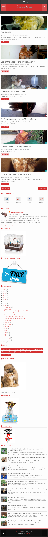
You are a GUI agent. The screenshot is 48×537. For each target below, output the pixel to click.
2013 (4, 301)
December (8, 307)
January (7, 340)
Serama (11, 352)
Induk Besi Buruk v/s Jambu (13, 91)
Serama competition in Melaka (16, 497)
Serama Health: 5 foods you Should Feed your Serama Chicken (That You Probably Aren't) (26, 449)
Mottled (28, 349)
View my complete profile (8, 225)
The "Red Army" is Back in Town (17, 505)
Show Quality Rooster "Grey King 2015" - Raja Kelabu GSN (24, 521)
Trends (32, 352)
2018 (4, 292)
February (7, 338)
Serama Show (19, 352)
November (8, 320)
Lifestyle (22, 349)
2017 (4, 293)
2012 (4, 303)
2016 (4, 295)
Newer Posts (6, 188)
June (6, 330)
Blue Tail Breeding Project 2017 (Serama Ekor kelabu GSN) (24, 513)
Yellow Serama (6, 354)
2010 (4, 342)
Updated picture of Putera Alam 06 (16, 174)
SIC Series (4, 352)
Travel (26, 352)
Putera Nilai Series (37, 349)
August (7, 326)
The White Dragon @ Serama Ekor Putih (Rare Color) (23, 481)
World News (39, 352)
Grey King (4, 349)
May (6, 332)
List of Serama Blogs (14, 466)
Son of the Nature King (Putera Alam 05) (18, 62)
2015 (4, 297)
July (6, 328)
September (8, 324)
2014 (4, 299)
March (7, 336)
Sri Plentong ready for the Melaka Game (18, 119)
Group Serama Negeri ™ (18, 212)
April (6, 334)
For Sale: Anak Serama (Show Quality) (19, 473)
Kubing (16, 349)
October (7, 322)
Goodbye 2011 (7, 32)
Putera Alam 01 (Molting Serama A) (16, 147)
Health (10, 349)
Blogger (27, 533)
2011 (4, 305)
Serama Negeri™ (16, 532)
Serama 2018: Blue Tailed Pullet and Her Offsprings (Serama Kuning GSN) (27, 489)
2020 (4, 290)
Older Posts (42, 188)
